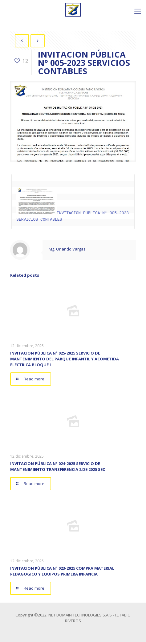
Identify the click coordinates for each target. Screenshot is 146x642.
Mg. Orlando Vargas (67, 248)
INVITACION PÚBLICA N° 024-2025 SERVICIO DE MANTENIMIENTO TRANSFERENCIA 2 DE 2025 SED (58, 466)
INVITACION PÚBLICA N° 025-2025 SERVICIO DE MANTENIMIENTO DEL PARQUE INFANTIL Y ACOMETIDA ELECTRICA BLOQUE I (64, 358)
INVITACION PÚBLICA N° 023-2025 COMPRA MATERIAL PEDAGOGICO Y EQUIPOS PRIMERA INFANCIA (62, 570)
